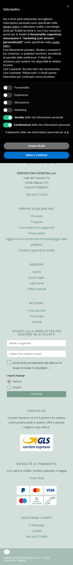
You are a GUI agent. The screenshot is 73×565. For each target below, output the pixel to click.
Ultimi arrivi (37, 283)
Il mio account (37, 310)
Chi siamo (36, 216)
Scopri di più (36, 478)
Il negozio (36, 222)
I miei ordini (36, 316)
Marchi (36, 272)
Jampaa (21, 560)
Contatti (37, 531)
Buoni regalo (36, 277)
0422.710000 (39, 194)
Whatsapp (36, 525)
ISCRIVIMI (36, 394)
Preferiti (36, 322)
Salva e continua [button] (36, 155)
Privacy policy (36, 233)
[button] (68, 6)
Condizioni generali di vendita (36, 250)
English (17, 387)
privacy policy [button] (11, 26)
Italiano (17, 381)
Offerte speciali (36, 289)
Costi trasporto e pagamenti (36, 227)
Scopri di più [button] (36, 145)
